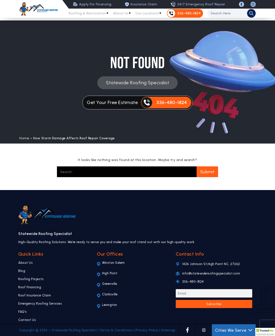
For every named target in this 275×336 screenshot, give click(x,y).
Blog (21, 271)
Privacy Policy (147, 330)
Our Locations (150, 14)
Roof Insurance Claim (34, 295)
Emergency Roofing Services (40, 303)
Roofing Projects (31, 279)
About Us (122, 14)
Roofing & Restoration (88, 14)
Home (24, 138)
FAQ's (22, 312)
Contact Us (27, 320)
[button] (265, 332)
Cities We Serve (234, 330)
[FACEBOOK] (241, 4)
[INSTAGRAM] (253, 4)
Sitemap (168, 330)
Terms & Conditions (116, 330)
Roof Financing (29, 287)
